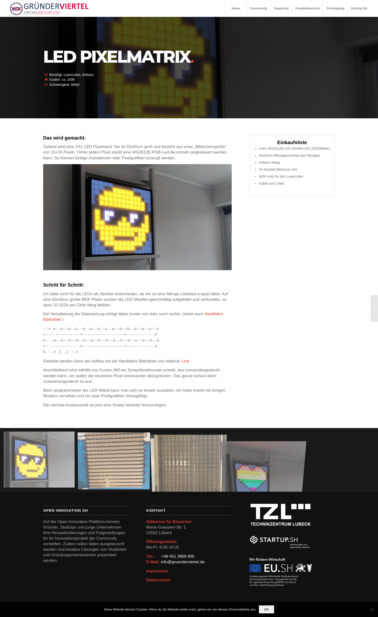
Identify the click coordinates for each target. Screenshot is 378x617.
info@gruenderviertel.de (183, 562)
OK (266, 609)
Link (186, 361)
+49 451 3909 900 (178, 556)
